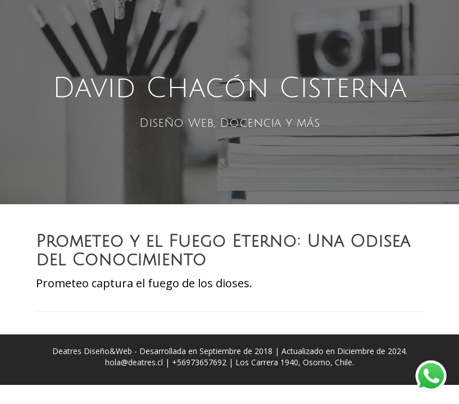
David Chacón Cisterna (229, 88)
